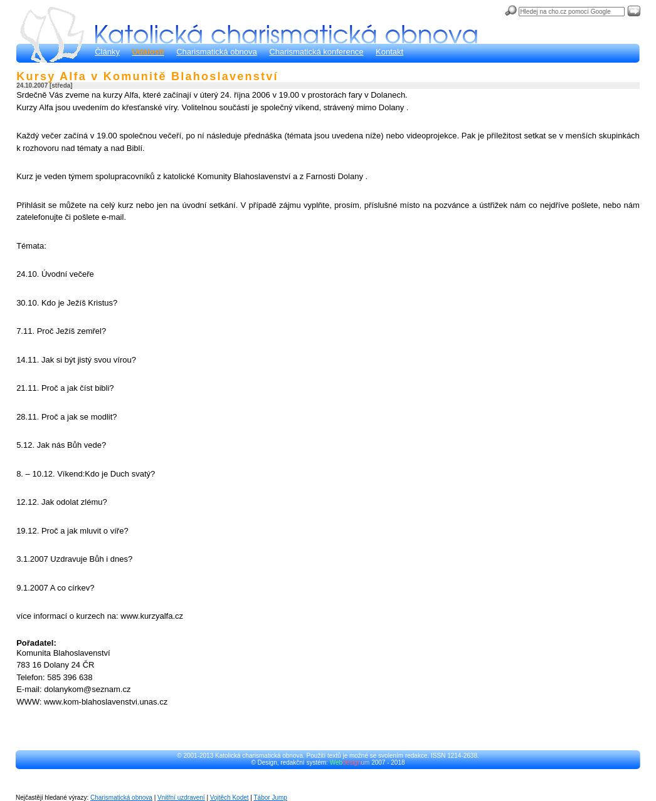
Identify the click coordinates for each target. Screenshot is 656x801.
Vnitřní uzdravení (181, 797)
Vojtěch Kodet (229, 797)
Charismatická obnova (216, 51)
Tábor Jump (270, 797)
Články (107, 51)
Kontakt (389, 51)
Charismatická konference (316, 51)
